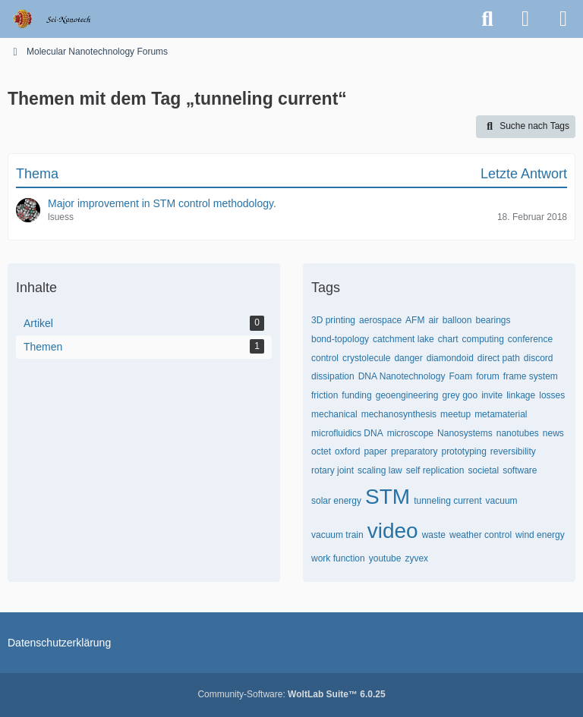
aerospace (380, 320)
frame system (530, 376)
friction (324, 395)
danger (408, 358)
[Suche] (487, 19)
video (392, 530)
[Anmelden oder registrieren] (525, 19)
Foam (460, 376)
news (553, 433)
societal (483, 470)
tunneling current (447, 500)
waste (434, 535)
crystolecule (366, 358)
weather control (480, 535)
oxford (347, 451)
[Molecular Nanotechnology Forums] (62, 19)
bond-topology (340, 339)
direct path (498, 358)
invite (492, 395)
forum (487, 376)
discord (538, 358)
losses (552, 395)
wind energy (540, 535)
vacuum (502, 500)
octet (321, 451)
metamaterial (500, 414)
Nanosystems (465, 433)
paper (375, 451)
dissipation (333, 376)
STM (387, 496)
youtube (385, 558)
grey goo (459, 395)
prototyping (463, 451)
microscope (410, 433)
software (520, 470)
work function (338, 558)
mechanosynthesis (398, 414)
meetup (455, 414)
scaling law (380, 470)
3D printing (333, 320)
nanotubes (517, 433)
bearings (492, 320)
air (433, 320)
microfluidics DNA (347, 433)
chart (448, 339)
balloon (457, 320)
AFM (414, 320)
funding (356, 395)
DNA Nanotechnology (402, 376)
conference (530, 339)
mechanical (334, 414)
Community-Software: (291, 694)
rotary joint (332, 470)
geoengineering (407, 395)
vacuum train (337, 535)
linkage (520, 395)
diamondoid (450, 358)
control (325, 358)
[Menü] (563, 19)
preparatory (414, 451)
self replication (435, 470)
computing (482, 339)
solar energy (336, 500)
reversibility (513, 451)
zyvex (416, 558)
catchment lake (403, 339)
